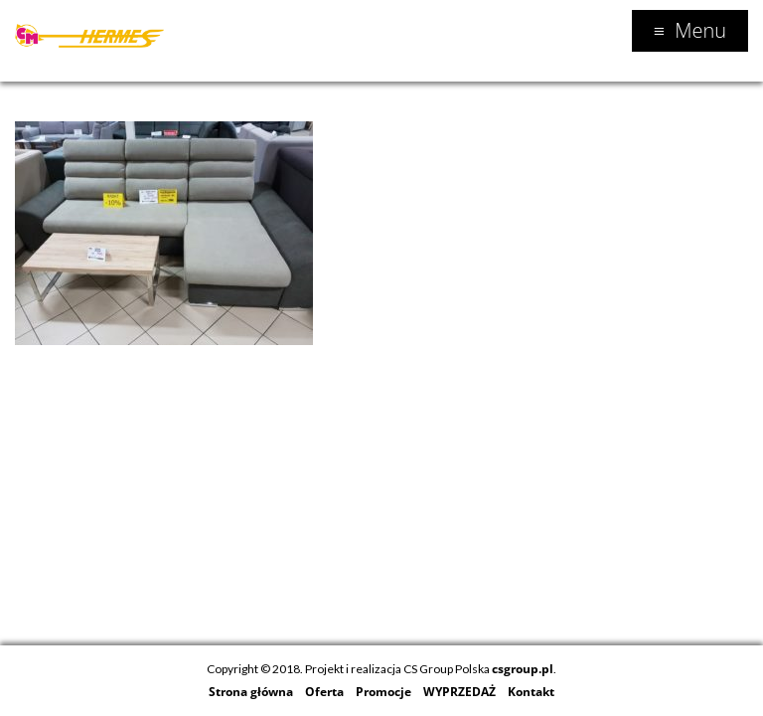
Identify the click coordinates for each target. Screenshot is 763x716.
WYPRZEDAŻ (459, 691)
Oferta (324, 691)
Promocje (383, 691)
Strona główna (251, 691)
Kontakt (531, 691)
